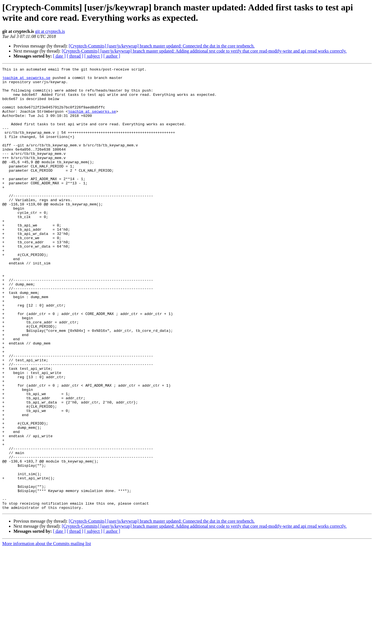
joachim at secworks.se (26, 80)
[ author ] (111, 56)
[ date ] (59, 56)
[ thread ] (75, 56)
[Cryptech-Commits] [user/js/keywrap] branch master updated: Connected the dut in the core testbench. (162, 46)
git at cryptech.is (50, 31)
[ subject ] (93, 56)
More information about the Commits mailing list (46, 632)
